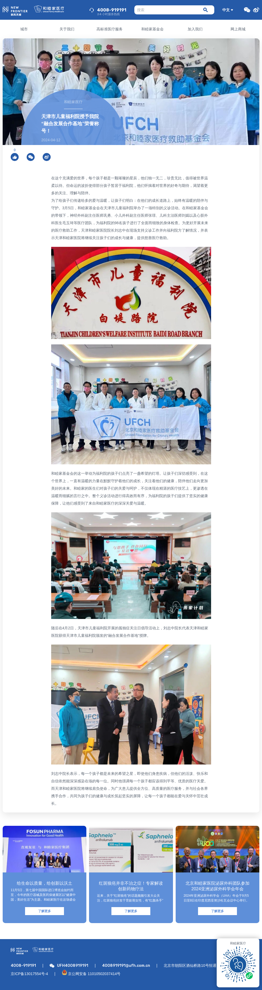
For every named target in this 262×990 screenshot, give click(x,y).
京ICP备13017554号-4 (29, 974)
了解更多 (44, 911)
